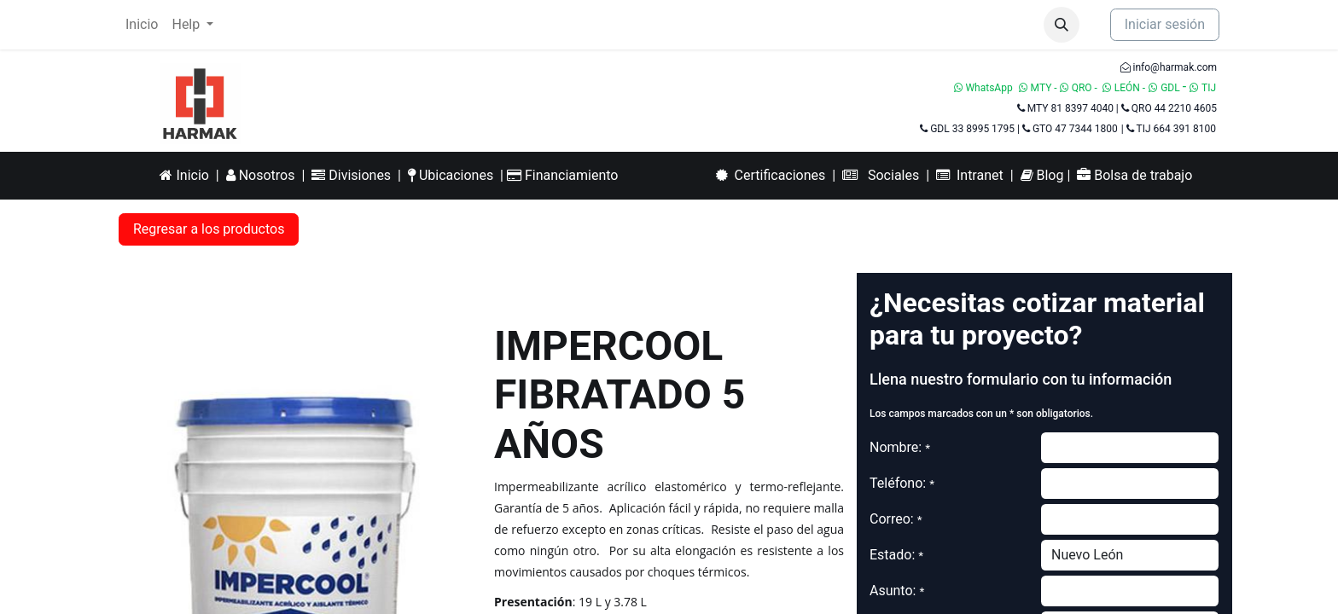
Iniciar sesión (1165, 24)
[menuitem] (142, 25)
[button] (1061, 25)
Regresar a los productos (208, 229)
